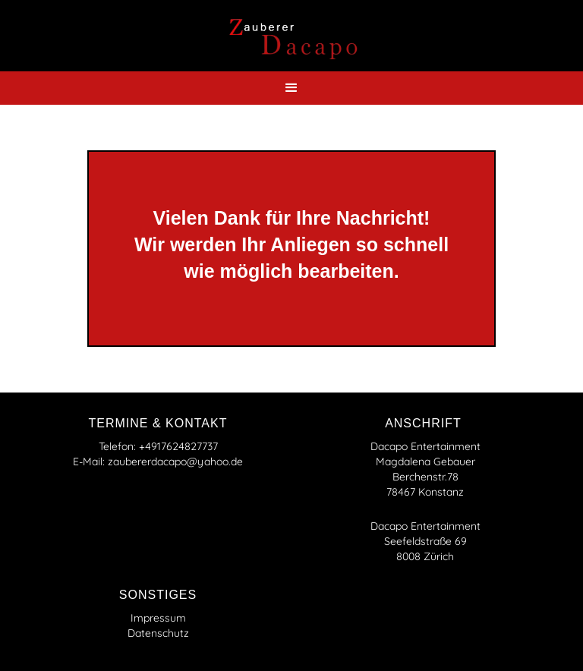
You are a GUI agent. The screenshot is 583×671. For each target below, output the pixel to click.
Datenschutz (158, 633)
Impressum (158, 618)
